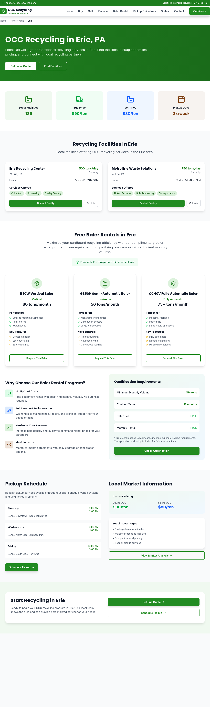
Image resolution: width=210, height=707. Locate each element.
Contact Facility (45, 203)
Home (69, 11)
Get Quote (199, 11)
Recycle (103, 11)
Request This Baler (36, 358)
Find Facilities (53, 66)
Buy (80, 11)
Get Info (91, 203)
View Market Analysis (156, 555)
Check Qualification (156, 450)
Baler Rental (120, 11)
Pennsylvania (17, 20)
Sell (90, 11)
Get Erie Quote (153, 602)
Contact (179, 11)
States (165, 11)
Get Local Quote (20, 66)
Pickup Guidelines (144, 11)
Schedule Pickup (21, 567)
